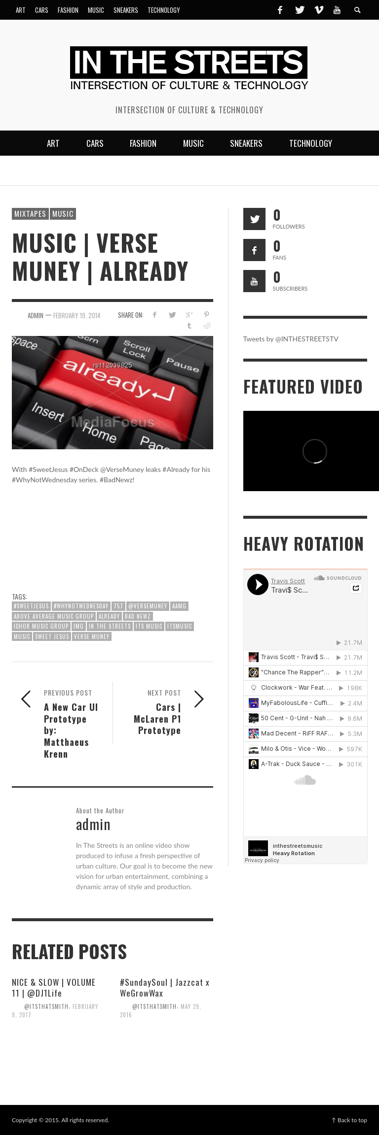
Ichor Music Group (41, 626)
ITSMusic (179, 626)
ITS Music (149, 626)
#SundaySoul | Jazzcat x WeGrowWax (165, 987)
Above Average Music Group (54, 616)
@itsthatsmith (46, 1006)
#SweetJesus (31, 606)
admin (35, 315)
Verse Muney (92, 636)
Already (109, 616)
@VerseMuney (147, 606)
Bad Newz (138, 616)
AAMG (179, 606)
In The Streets (110, 626)
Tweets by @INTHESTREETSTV (291, 338)
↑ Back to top (349, 1120)
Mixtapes (30, 213)
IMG (79, 626)
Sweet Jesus (52, 636)
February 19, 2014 (77, 315)
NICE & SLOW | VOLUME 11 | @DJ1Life (54, 987)
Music (63, 213)
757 (118, 606)
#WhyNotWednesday (81, 606)
